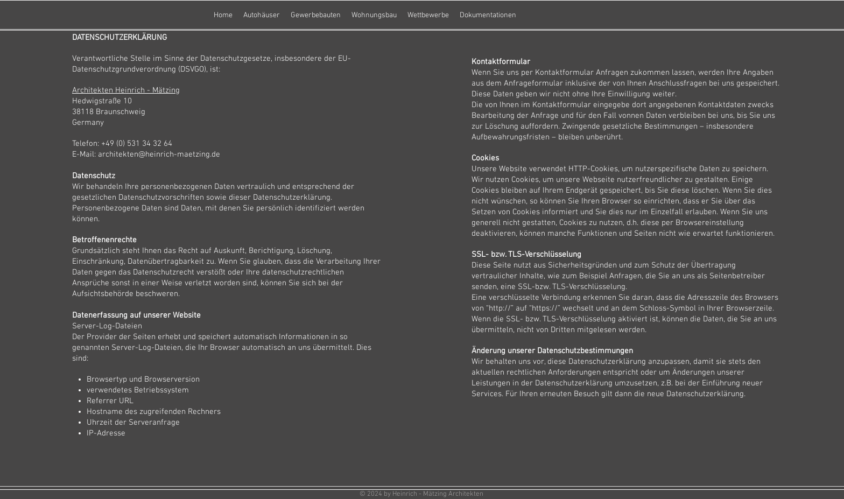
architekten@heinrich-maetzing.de (159, 154)
